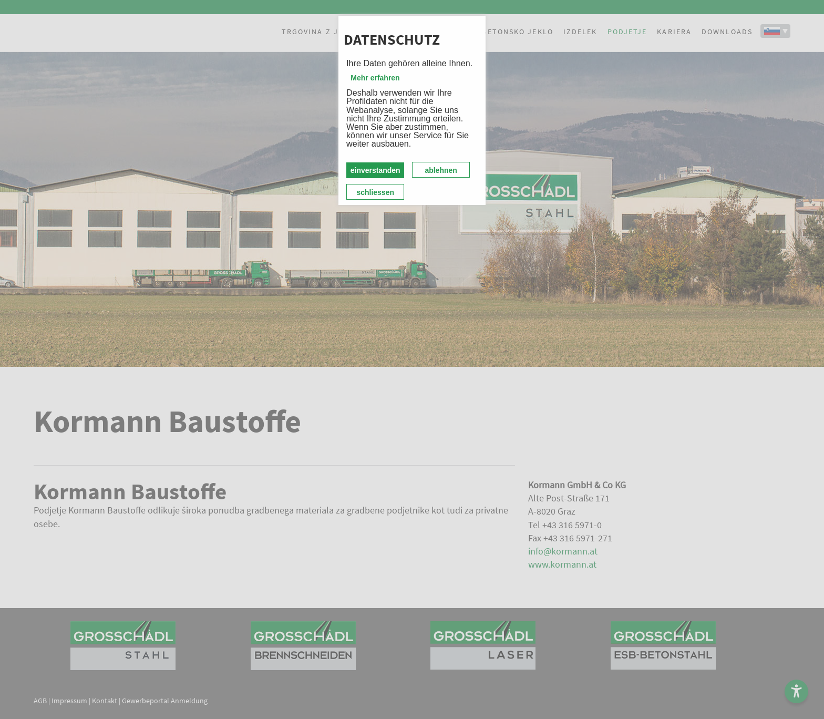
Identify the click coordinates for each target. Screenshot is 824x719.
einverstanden (375, 170)
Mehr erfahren (375, 78)
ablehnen (441, 170)
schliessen (375, 192)
